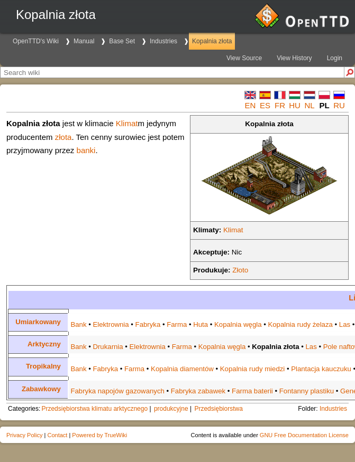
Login (334, 58)
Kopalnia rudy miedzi (252, 369)
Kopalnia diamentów (182, 369)
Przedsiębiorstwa (218, 408)
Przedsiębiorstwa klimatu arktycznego (94, 408)
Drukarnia (108, 347)
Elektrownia (111, 324)
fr (280, 105)
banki (86, 150)
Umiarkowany (38, 322)
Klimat (233, 230)
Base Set (122, 41)
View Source (244, 58)
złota (63, 137)
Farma (177, 324)
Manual (84, 41)
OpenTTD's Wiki (36, 41)
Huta (200, 324)
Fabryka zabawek (198, 391)
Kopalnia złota (212, 41)
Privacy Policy (24, 435)
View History (294, 58)
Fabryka (148, 324)
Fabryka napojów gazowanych (117, 391)
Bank (78, 324)
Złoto (240, 270)
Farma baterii (252, 391)
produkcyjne (171, 408)
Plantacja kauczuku (321, 369)
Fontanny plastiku (306, 391)
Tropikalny (43, 366)
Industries (163, 41)
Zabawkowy (41, 389)
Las (344, 324)
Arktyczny (44, 344)
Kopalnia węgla (237, 324)
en (250, 105)
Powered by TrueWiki (99, 435)
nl (309, 105)
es (265, 105)
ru (339, 105)
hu (295, 105)
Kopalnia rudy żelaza (300, 324)
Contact (57, 435)
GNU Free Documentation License (304, 435)
